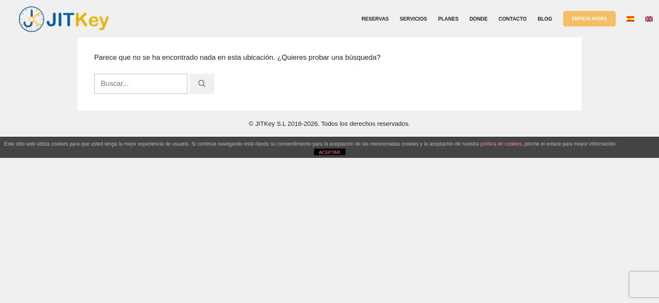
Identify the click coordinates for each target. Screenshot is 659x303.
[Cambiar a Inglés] (649, 18)
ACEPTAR (329, 152)
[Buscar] (202, 84)
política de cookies (501, 144)
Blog (545, 19)
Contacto (512, 19)
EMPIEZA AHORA (589, 18)
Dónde (478, 19)
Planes (448, 19)
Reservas (375, 19)
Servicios (413, 19)
